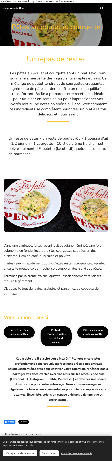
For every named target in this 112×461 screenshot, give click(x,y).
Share (9, 422)
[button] (101, 8)
